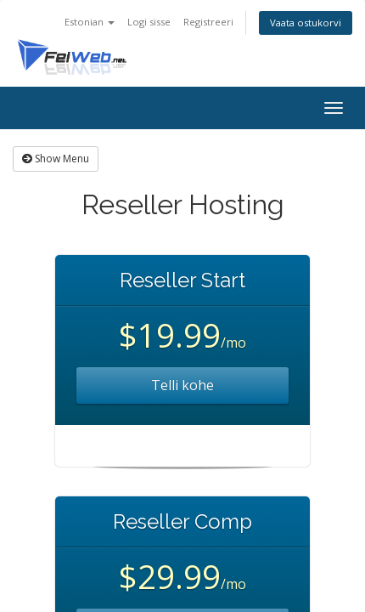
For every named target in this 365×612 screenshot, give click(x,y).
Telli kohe (182, 385)
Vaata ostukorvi (305, 22)
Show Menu (55, 158)
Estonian (90, 21)
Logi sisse (149, 21)
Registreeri (208, 21)
